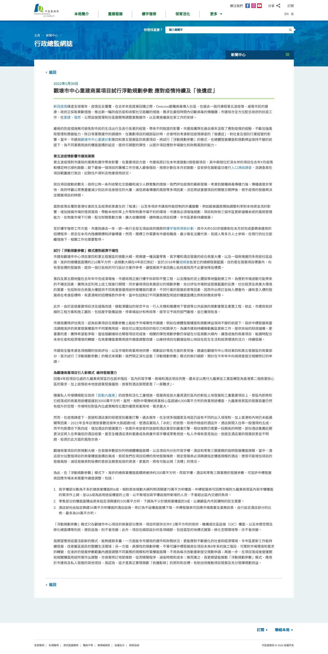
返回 (51, 72)
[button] (216, 15)
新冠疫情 (60, 106)
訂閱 (290, 6)
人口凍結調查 (241, 167)
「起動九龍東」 (106, 395)
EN (286, 14)
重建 (67, 117)
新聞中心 (52, 35)
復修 (77, 117)
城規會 (184, 262)
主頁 (37, 35)
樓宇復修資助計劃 (180, 228)
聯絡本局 (284, 630)
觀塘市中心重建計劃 (96, 139)
